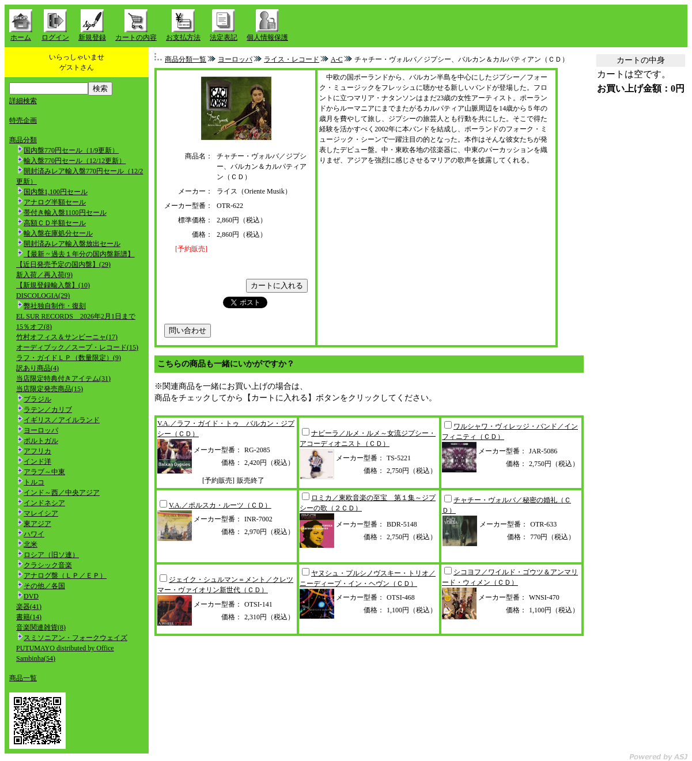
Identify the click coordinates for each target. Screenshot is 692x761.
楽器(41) (28, 607)
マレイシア (41, 513)
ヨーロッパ (41, 430)
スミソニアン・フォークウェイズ (75, 638)
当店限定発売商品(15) (49, 389)
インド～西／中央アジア (62, 493)
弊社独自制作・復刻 (55, 306)
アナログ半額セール (55, 202)
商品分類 (23, 140)
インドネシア (44, 503)
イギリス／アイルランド (62, 420)
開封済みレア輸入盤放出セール (72, 244)
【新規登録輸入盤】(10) (53, 285)
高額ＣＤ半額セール (55, 223)
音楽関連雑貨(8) (41, 627)
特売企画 (23, 120)
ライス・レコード (291, 59)
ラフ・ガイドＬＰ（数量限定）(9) (68, 358)
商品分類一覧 (185, 59)
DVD (31, 596)
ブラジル (37, 399)
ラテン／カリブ (48, 410)
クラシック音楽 (48, 565)
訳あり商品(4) (37, 368)
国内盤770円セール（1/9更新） (71, 150)
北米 (30, 544)
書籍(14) (28, 617)
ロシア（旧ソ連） (51, 555)
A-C (337, 59)
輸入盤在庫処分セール (58, 233)
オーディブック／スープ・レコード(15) (77, 347)
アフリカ (37, 451)
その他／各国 (44, 586)
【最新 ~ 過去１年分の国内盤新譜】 (79, 254)
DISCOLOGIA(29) (43, 295)
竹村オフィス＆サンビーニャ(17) (67, 337)
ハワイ (34, 534)
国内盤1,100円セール (56, 192)
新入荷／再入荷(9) (44, 275)
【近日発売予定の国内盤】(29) (63, 264)
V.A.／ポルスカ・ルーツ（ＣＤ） (220, 505)
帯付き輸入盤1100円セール (65, 213)
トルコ (34, 482)
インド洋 (37, 461)
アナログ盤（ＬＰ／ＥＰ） (65, 575)
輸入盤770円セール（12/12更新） (75, 161)
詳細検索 (23, 101)
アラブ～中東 (44, 472)
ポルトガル (41, 441)
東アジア (37, 524)
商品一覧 (23, 678)
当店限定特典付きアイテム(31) (63, 378)
